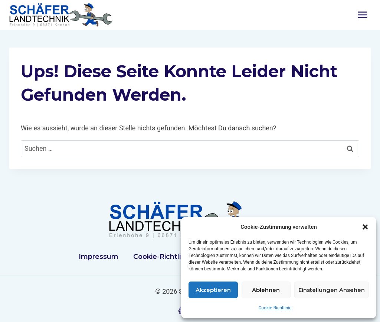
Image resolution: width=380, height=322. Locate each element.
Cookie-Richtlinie (274, 307)
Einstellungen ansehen (331, 289)
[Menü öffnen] (362, 14)
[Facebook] (180, 310)
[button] (365, 227)
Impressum (98, 257)
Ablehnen (266, 289)
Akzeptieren (213, 289)
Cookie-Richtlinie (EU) (170, 257)
